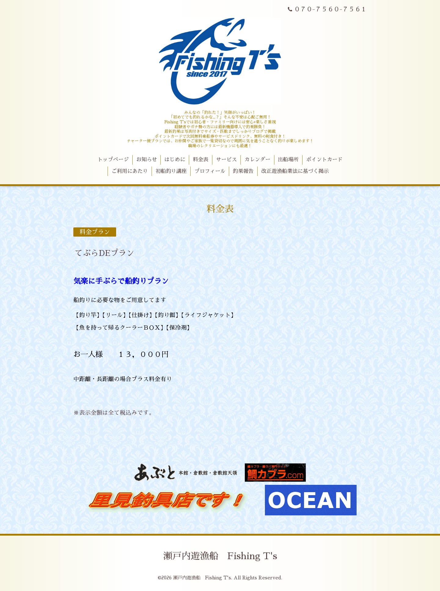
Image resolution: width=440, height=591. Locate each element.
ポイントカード (324, 159)
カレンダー (257, 159)
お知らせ (146, 159)
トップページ (113, 159)
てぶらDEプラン (104, 253)
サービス (226, 159)
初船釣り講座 (171, 171)
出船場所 (288, 159)
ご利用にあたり (130, 171)
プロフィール (210, 171)
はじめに (174, 159)
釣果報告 (243, 171)
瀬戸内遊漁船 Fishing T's (220, 556)
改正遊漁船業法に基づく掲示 (295, 171)
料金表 (200, 159)
